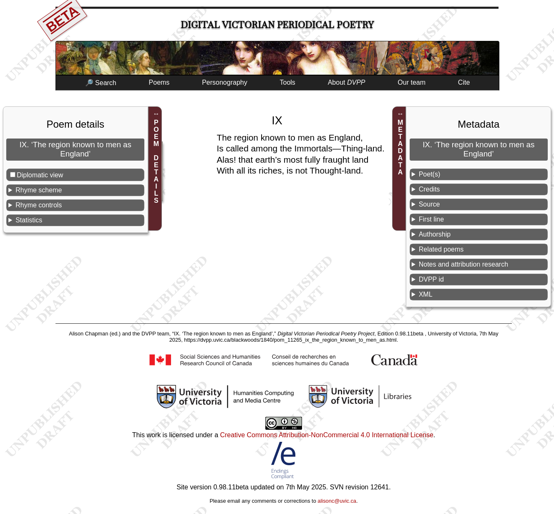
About (346, 82)
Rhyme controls (38, 205)
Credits (429, 189)
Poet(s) (430, 174)
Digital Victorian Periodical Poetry (277, 24)
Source (429, 204)
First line (431, 219)
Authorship (435, 234)
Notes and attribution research (463, 264)
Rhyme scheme (38, 190)
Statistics (28, 220)
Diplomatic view (40, 175)
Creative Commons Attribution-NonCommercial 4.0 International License (326, 434)
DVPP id (431, 279)
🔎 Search (100, 82)
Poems (159, 82)
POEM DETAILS (156, 161)
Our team (412, 82)
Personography (224, 82)
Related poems (441, 249)
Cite (464, 82)
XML (426, 294)
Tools (287, 82)
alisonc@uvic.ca (336, 501)
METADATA (400, 147)
